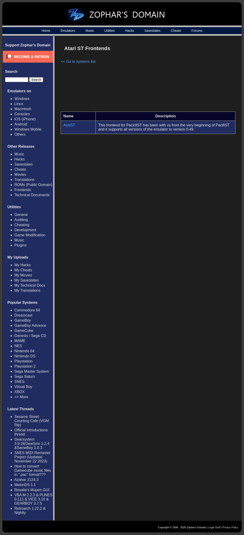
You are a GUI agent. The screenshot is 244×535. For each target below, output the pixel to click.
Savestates (152, 30)
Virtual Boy (23, 387)
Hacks (129, 30)
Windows (21, 99)
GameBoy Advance (30, 325)
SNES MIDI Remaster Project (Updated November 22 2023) (32, 457)
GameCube (23, 331)
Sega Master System (31, 371)
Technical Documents (32, 195)
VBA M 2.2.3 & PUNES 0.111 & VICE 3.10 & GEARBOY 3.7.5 (33, 499)
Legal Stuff (214, 527)
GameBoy (22, 320)
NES (18, 346)
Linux (18, 104)
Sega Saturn (24, 376)
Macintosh (22, 109)
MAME (20, 341)
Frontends (22, 190)
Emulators (68, 30)
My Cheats (23, 270)
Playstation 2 (25, 366)
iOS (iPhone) (25, 119)
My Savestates (26, 280)
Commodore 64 (27, 310)
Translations (24, 180)
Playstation (23, 361)
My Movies (23, 275)
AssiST (69, 125)
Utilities (109, 30)
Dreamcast (23, 315)
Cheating (21, 225)
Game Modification (29, 235)
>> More (21, 397)
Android (20, 124)
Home (46, 30)
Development (25, 230)
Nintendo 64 (24, 351)
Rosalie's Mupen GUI (31, 490)
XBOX (19, 392)
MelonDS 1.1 (25, 485)
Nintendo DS (24, 356)
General (21, 215)
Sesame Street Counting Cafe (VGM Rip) (31, 421)
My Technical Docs (29, 285)
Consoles (22, 114)
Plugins (20, 245)
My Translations (27, 290)
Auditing (21, 220)
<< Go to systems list (78, 62)
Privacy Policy (230, 527)
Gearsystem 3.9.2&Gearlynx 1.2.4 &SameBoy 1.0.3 (31, 443)
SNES (19, 382)
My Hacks (22, 265)
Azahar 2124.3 (26, 480)
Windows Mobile (27, 129)
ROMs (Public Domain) (33, 185)
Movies (20, 174)
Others (20, 134)
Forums (196, 30)
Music (90, 30)
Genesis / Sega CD (30, 336)
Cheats (176, 30)
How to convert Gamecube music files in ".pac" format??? (32, 470)
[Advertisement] (196, 76)
